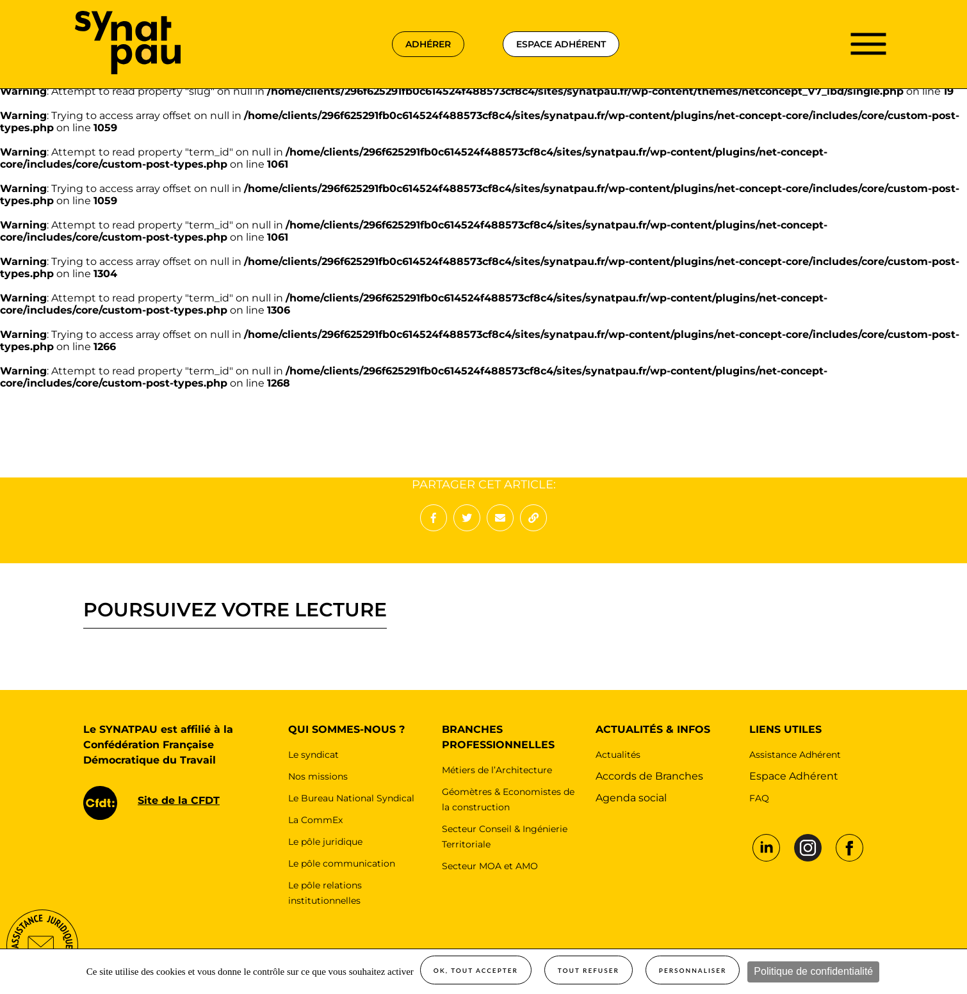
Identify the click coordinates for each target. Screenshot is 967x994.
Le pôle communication (341, 863)
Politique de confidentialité (813, 971)
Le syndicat (313, 754)
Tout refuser (588, 970)
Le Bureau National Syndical (351, 798)
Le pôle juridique (325, 841)
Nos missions (318, 776)
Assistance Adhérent (795, 754)
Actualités (618, 754)
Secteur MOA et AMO (490, 866)
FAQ (759, 798)
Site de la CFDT (179, 800)
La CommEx (315, 820)
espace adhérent (561, 44)
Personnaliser (693, 970)
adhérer (428, 44)
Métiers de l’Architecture (497, 770)
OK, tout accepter (476, 970)
